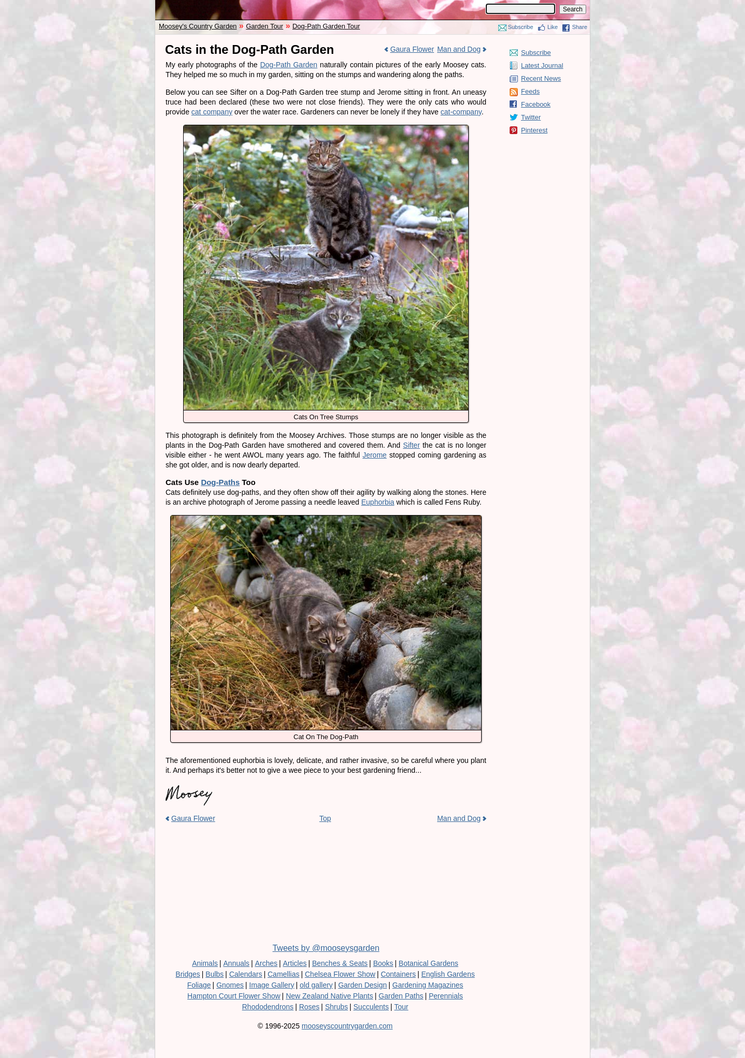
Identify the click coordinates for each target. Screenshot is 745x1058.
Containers (398, 974)
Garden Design (362, 985)
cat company (211, 112)
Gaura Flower (412, 49)
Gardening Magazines (427, 985)
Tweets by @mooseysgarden (326, 948)
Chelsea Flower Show (340, 974)
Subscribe (520, 27)
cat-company (461, 112)
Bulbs (214, 974)
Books (383, 963)
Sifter (411, 445)
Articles (295, 963)
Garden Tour (264, 26)
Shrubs (336, 1007)
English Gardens (448, 974)
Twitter (531, 117)
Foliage (199, 985)
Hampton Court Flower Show (233, 996)
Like (552, 27)
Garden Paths (401, 996)
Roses (309, 1007)
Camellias (283, 974)
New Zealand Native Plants (329, 996)
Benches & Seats (339, 963)
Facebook (535, 104)
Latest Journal (542, 65)
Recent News (541, 78)
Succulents (371, 1007)
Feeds (530, 91)
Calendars (245, 974)
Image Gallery (271, 985)
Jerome (375, 455)
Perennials (446, 996)
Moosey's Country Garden (198, 26)
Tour (401, 1007)
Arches (266, 963)
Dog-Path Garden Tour (326, 26)
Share (579, 27)
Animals (205, 963)
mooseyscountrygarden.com (347, 1026)
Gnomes (230, 985)
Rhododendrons (268, 1007)
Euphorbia (377, 502)
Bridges (187, 974)
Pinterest (534, 130)
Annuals (237, 963)
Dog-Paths (220, 482)
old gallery (316, 985)
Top (325, 818)
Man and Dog (459, 49)
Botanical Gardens (428, 963)
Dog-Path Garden (289, 65)
